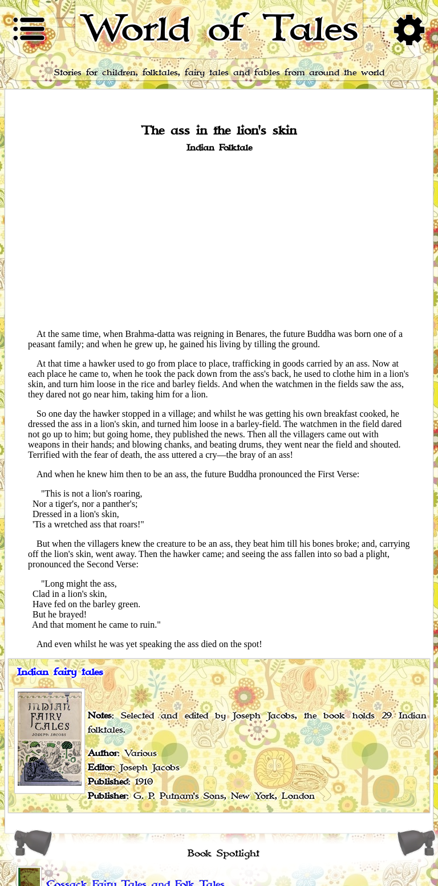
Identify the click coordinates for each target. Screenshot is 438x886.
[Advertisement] (219, 240)
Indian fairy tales (60, 672)
